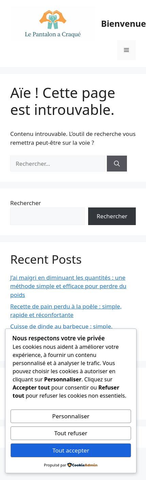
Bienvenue (123, 23)
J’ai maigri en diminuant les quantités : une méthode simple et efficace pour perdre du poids (68, 286)
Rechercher (25, 203)
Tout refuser (70, 433)
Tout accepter (70, 450)
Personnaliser (70, 416)
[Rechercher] (117, 164)
